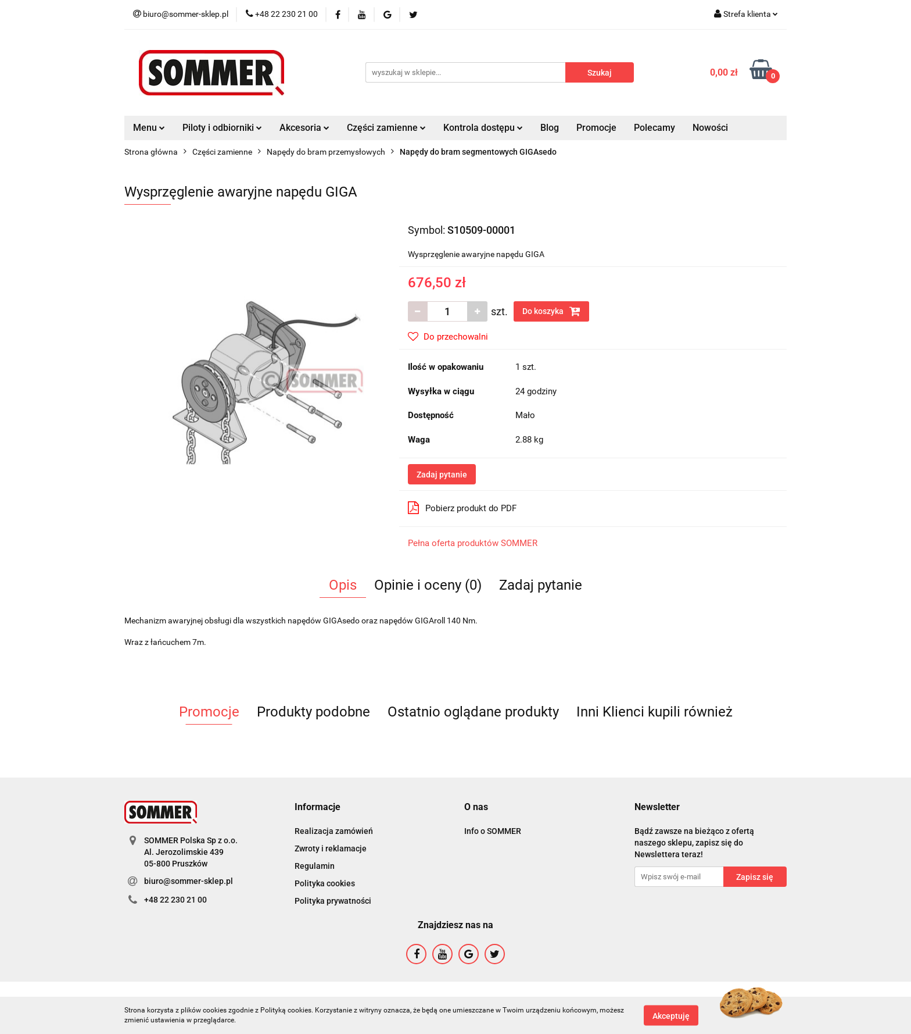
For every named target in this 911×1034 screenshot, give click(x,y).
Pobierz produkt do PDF (462, 507)
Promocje (596, 127)
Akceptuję (671, 1015)
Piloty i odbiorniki (222, 127)
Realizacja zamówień (334, 831)
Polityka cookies (325, 883)
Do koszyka (551, 311)
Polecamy (654, 127)
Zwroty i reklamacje (331, 848)
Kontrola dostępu (483, 127)
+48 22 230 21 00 (175, 899)
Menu (149, 127)
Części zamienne (386, 127)
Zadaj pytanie (442, 474)
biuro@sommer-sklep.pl (188, 881)
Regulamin (315, 866)
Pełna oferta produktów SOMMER (472, 543)
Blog (549, 127)
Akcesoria (304, 127)
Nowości (710, 127)
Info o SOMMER (492, 831)
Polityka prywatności (333, 900)
